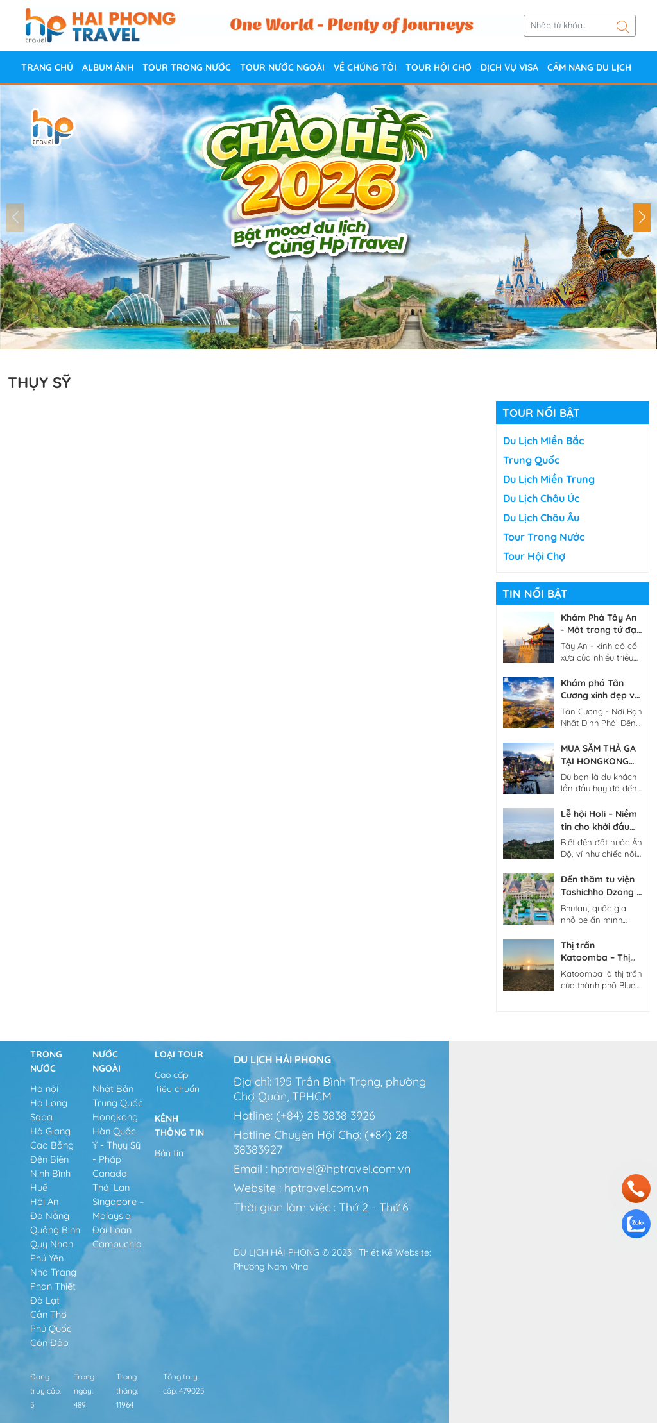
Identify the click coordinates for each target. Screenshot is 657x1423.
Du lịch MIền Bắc (543, 440)
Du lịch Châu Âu (541, 517)
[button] (642, 217)
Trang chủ (47, 67)
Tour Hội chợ (438, 67)
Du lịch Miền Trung (549, 479)
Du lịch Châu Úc (541, 498)
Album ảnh (107, 67)
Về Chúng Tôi (365, 67)
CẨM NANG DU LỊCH (589, 67)
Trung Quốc (531, 459)
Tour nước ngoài (282, 67)
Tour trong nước (186, 67)
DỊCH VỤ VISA (509, 67)
